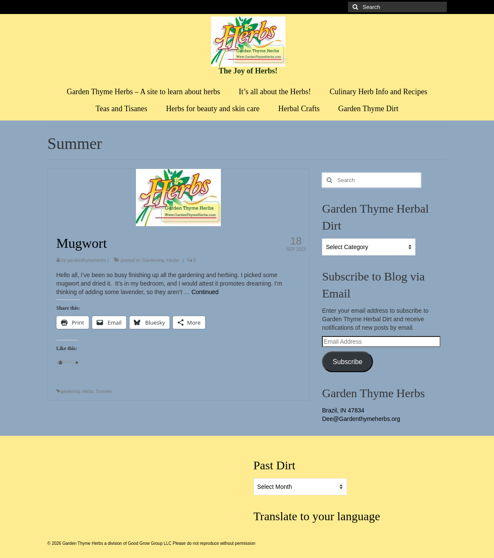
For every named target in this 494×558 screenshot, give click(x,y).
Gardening (153, 260)
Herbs (173, 260)
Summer (104, 391)
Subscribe (347, 361)
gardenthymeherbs (86, 260)
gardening (70, 391)
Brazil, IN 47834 (343, 410)
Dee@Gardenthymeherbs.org (361, 418)
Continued (205, 292)
